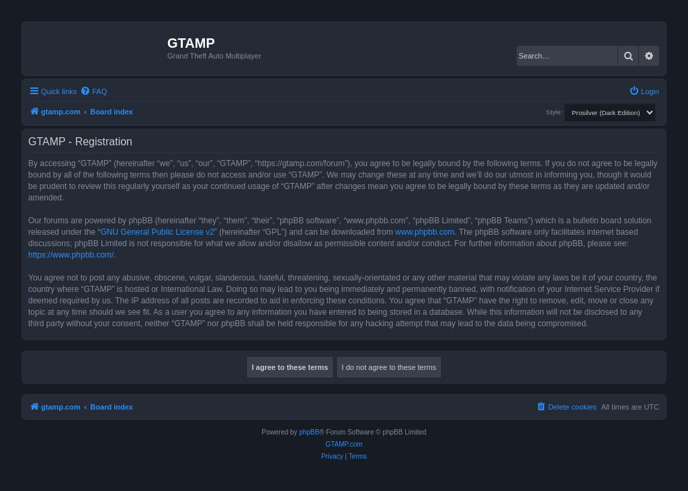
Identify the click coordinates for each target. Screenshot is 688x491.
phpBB (309, 432)
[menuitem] (93, 91)
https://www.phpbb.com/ (71, 255)
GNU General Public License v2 (157, 232)
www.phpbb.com (424, 232)
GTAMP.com (343, 444)
